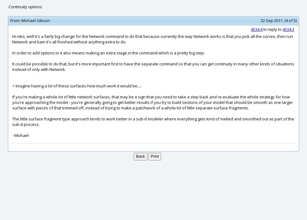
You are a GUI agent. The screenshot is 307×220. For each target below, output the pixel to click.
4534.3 (288, 29)
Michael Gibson (35, 20)
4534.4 (256, 29)
